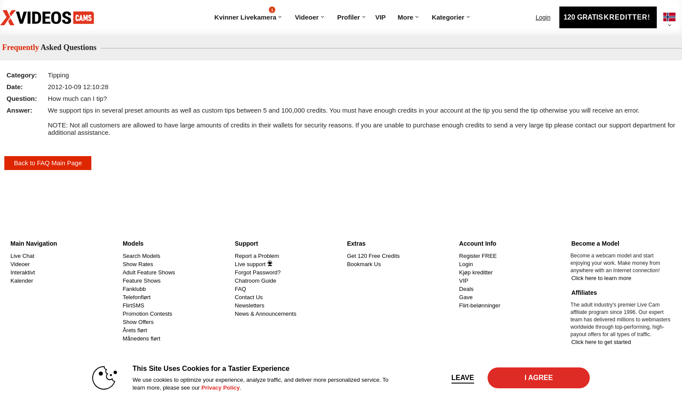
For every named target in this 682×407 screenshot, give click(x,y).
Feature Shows (141, 280)
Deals (466, 289)
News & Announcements (266, 313)
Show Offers (138, 322)
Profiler (348, 17)
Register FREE (478, 256)
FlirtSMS (133, 305)
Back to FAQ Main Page (48, 163)
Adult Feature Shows (149, 272)
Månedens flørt (141, 338)
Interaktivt (22, 272)
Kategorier (448, 17)
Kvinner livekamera (245, 14)
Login (542, 17)
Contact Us (249, 297)
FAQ (240, 289)
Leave (462, 377)
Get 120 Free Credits (373, 256)
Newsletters (249, 305)
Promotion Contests (147, 313)
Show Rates (138, 264)
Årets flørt (135, 330)
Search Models (141, 256)
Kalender (21, 280)
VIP (380, 17)
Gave (466, 297)
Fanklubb (134, 289)
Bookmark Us (364, 264)
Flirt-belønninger (480, 305)
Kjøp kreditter (476, 272)
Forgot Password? (258, 272)
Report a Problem (257, 256)
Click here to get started (601, 342)
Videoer (307, 17)
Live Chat (22, 256)
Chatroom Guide (255, 280)
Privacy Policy (220, 387)
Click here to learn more (601, 278)
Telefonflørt (136, 297)
